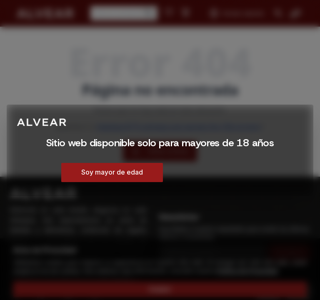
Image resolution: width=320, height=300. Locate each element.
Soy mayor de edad (112, 172)
